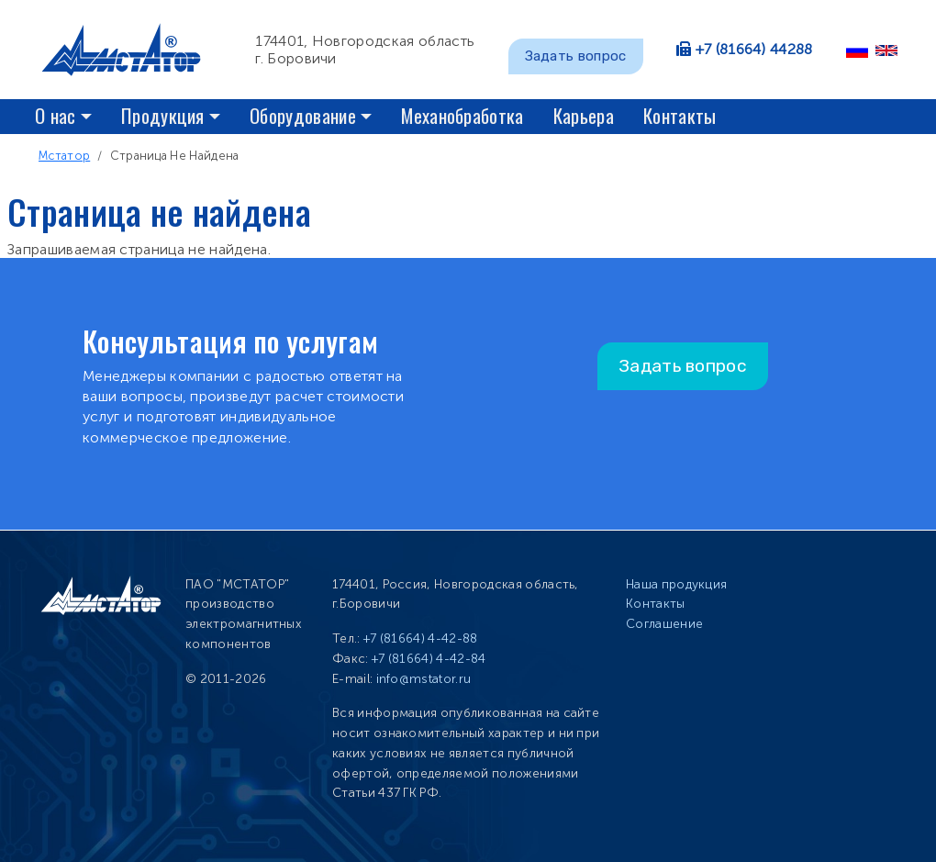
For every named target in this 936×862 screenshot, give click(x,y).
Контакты (680, 115)
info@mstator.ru (424, 679)
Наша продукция (676, 584)
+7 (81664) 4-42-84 (429, 658)
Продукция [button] (163, 115)
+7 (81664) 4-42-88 (420, 638)
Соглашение (664, 624)
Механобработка (462, 115)
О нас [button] (55, 115)
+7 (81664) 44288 (754, 49)
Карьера (583, 115)
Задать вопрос (576, 56)
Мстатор (64, 155)
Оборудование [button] (303, 115)
